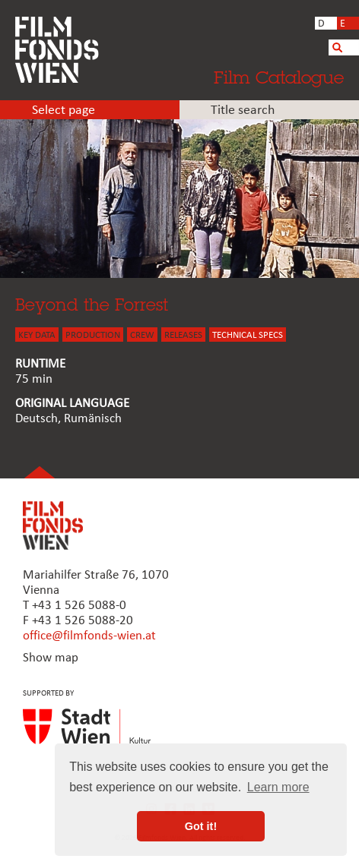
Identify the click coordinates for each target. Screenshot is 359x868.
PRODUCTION (92, 335)
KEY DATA (37, 335)
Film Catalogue (279, 77)
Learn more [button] (278, 787)
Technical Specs (247, 335)
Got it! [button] (201, 826)
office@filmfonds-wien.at (89, 636)
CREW (142, 335)
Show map (50, 658)
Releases (183, 335)
